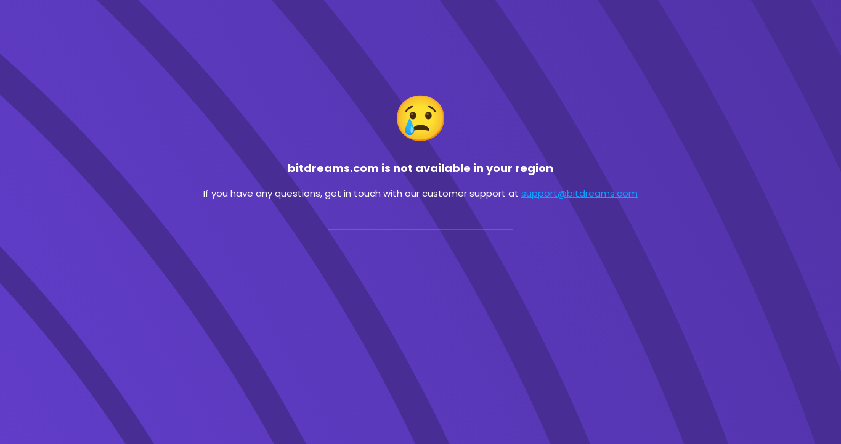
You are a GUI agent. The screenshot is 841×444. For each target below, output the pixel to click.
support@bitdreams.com (579, 193)
